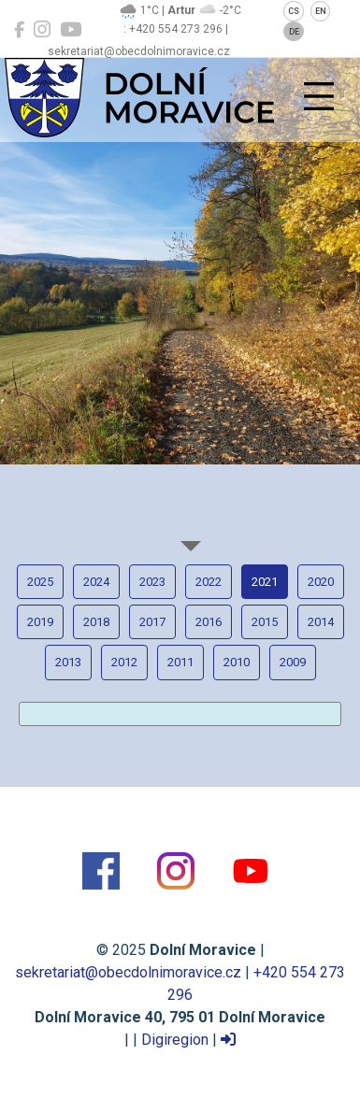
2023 (152, 582)
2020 (321, 582)
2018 (96, 622)
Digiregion (175, 1039)
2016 (208, 622)
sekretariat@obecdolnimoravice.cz (128, 972)
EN (320, 11)
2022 (208, 582)
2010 (236, 662)
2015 (265, 622)
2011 (180, 662)
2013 (68, 662)
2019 (40, 622)
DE (294, 31)
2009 (293, 662)
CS (293, 11)
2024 (96, 582)
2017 (152, 622)
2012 (124, 662)
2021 (265, 582)
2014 (321, 622)
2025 (40, 582)
